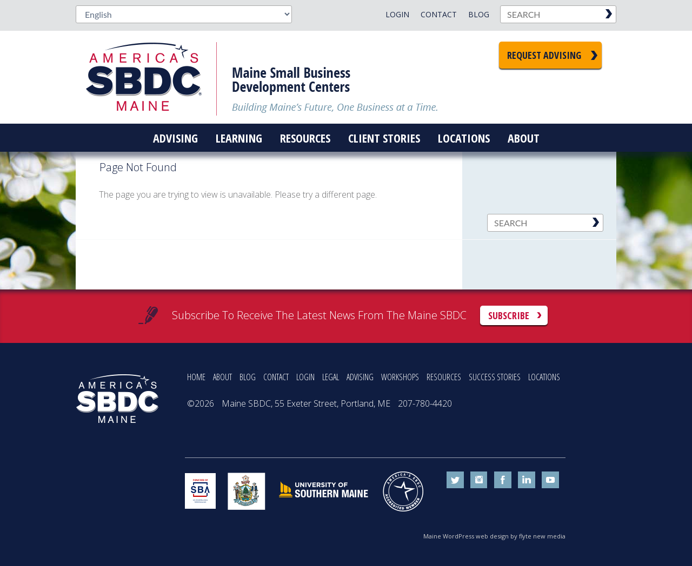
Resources (305, 138)
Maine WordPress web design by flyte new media (494, 536)
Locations (464, 138)
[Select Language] (184, 14)
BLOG (247, 377)
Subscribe (508, 315)
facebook (502, 480)
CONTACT (276, 377)
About (524, 138)
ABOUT (222, 377)
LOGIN (305, 377)
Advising (175, 138)
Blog (478, 14)
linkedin (526, 480)
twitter (455, 480)
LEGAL (330, 377)
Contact (439, 14)
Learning (239, 138)
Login (397, 14)
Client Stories (384, 138)
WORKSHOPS (400, 377)
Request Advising (544, 55)
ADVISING (360, 377)
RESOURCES (444, 377)
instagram (479, 480)
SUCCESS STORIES (495, 377)
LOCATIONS (544, 377)
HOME (196, 377)
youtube (550, 480)
